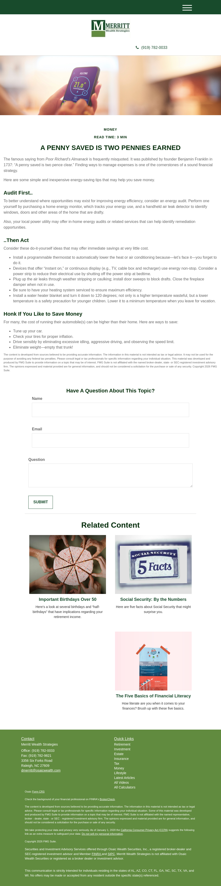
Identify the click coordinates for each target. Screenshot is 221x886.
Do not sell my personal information (102, 833)
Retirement (122, 744)
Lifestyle (120, 773)
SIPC (111, 854)
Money (119, 768)
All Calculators (124, 787)
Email (37, 429)
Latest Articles (124, 778)
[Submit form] (40, 502)
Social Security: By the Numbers (153, 599)
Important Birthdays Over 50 (67, 599)
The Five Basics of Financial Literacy (153, 696)
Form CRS (38, 791)
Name (37, 399)
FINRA (97, 854)
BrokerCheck (107, 799)
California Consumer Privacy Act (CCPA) (144, 830)
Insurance (121, 759)
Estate (119, 754)
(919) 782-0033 (151, 48)
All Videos (121, 782)
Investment (122, 749)
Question (36, 460)
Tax (116, 763)
